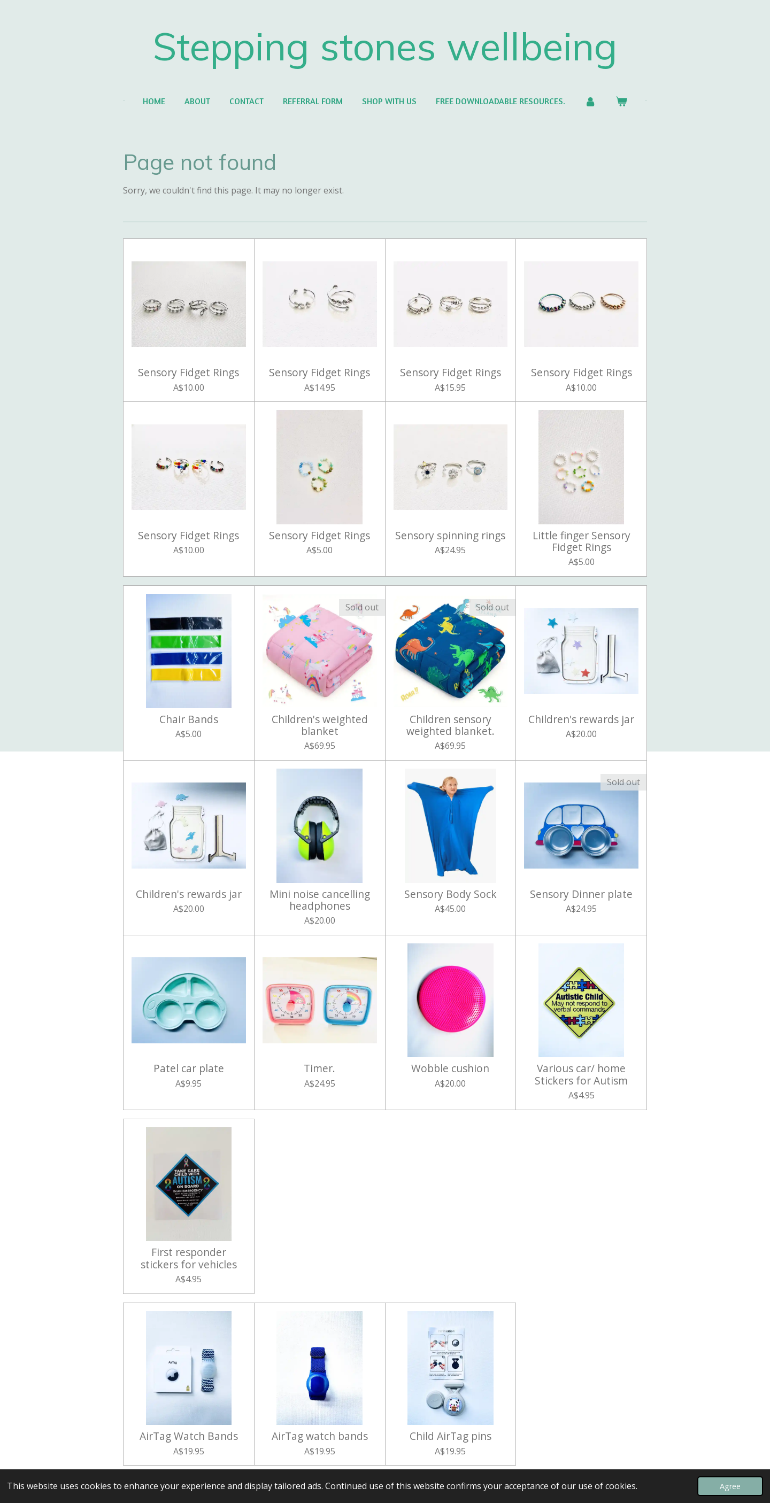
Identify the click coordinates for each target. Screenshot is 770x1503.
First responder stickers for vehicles (189, 1258)
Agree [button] (730, 1486)
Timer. (319, 1068)
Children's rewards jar (581, 719)
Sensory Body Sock (450, 894)
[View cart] (621, 101)
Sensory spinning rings (450, 535)
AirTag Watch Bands (189, 1436)
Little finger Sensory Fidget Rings (581, 542)
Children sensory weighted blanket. (450, 726)
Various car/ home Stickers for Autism (581, 1075)
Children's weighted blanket (320, 726)
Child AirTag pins (450, 1436)
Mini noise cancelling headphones (320, 900)
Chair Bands (188, 719)
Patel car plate (188, 1068)
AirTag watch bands (320, 1436)
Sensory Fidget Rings (188, 372)
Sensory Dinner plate (581, 894)
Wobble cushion (450, 1068)
